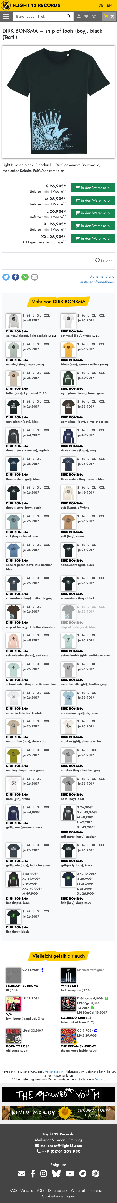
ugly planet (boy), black (31, 420)
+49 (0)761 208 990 (59, 1151)
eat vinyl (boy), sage (31, 362)
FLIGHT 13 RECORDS (32, 5)
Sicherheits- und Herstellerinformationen (96, 279)
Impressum (97, 1190)
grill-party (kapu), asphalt (86, 834)
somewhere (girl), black (86, 563)
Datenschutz (57, 1190)
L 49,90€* (85, 822)
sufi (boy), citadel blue (31, 534)
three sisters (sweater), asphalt (31, 448)
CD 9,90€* (85, 1030)
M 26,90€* (85, 883)
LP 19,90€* (30, 998)
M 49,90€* (85, 817)
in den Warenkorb (93, 187)
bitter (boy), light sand (31, 391)
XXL (47, 315)
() (109, 16)
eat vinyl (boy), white (86, 334)
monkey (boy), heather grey (86, 768)
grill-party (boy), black (86, 863)
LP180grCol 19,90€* (92, 1012)
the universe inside (86, 1048)
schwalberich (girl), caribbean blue (86, 653)
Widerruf (78, 1190)
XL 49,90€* (86, 827)
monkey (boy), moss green (31, 768)
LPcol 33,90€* (33, 1030)
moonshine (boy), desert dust (31, 739)
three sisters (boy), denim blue (86, 477)
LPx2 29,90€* (87, 1035)
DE (100, 5)
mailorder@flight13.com (58, 1145)
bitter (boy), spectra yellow (86, 362)
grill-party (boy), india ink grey (31, 863)
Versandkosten (54, 1071)
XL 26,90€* (86, 893)
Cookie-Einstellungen (58, 1196)
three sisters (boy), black (31, 506)
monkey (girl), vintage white (86, 739)
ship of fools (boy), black (86, 625)
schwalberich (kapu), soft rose (31, 653)
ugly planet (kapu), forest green (86, 391)
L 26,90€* (85, 888)
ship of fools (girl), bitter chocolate (31, 625)
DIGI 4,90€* (91, 998)
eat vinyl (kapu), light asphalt (31, 334)
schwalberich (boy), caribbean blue (31, 682)
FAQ (13, 1190)
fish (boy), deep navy (86, 901)
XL (39, 315)
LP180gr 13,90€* (88, 1005)
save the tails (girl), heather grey (86, 682)
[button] (6, 277)
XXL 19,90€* (87, 874)
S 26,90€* (85, 807)
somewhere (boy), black (86, 596)
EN (109, 5)
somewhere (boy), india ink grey (31, 596)
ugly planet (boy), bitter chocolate (86, 420)
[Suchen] (69, 16)
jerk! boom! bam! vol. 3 (31, 1016)
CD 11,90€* (31, 970)
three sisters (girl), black (31, 477)
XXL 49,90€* (87, 812)
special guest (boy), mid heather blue (31, 565)
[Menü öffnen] (6, 16)
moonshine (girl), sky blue (86, 711)
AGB (41, 1190)
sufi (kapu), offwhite (86, 506)
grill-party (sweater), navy (31, 825)
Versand (100, 1079)
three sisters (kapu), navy (86, 448)
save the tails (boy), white (31, 711)
